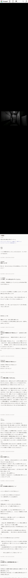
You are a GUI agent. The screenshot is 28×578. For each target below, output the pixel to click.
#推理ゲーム (14, 241)
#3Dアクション (19, 241)
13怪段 (2, 235)
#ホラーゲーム (9, 241)
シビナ (2, 237)
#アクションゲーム (4, 241)
